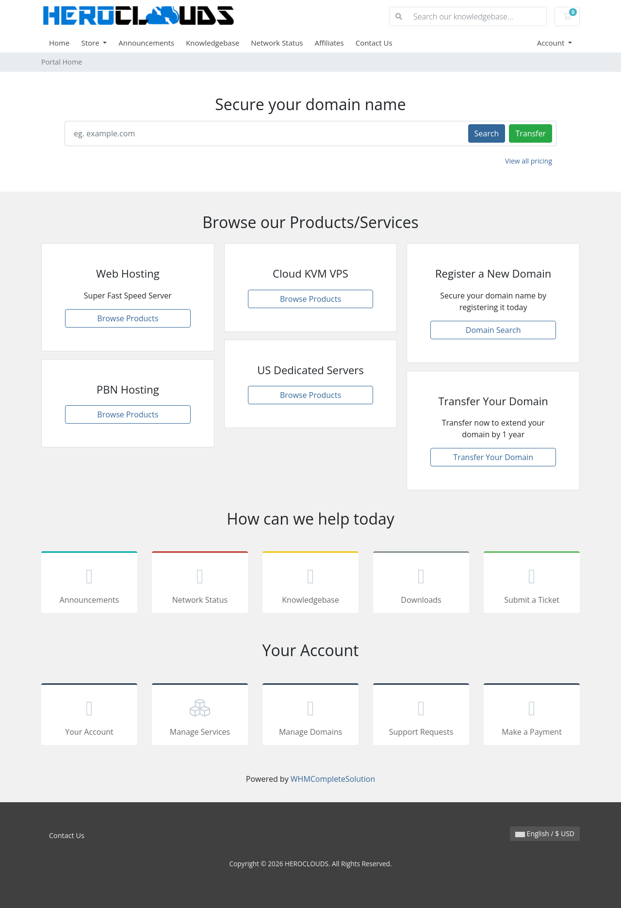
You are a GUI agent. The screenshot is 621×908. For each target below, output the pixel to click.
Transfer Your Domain (493, 457)
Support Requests (421, 715)
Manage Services (200, 715)
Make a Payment (532, 715)
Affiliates (329, 43)
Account (552, 43)
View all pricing (528, 160)
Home (59, 43)
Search (486, 133)
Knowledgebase (212, 43)
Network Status (277, 43)
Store (91, 43)
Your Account (89, 715)
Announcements (146, 43)
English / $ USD (544, 833)
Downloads (421, 583)
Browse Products (127, 318)
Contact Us (374, 43)
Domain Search (493, 330)
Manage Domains (310, 715)
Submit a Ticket (532, 583)
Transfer (530, 133)
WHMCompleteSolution (333, 779)
